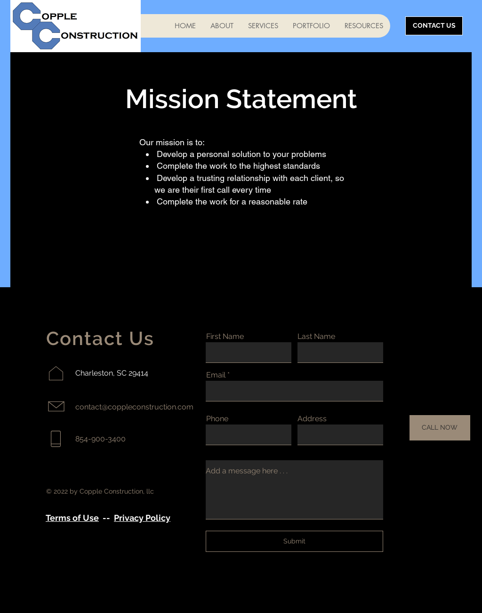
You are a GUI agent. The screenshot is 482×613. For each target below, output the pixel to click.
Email (215, 375)
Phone (217, 419)
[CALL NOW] (440, 427)
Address (312, 419)
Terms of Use (72, 518)
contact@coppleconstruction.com (134, 406)
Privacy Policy (142, 518)
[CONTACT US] (434, 25)
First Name (225, 336)
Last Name (316, 336)
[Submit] (294, 541)
